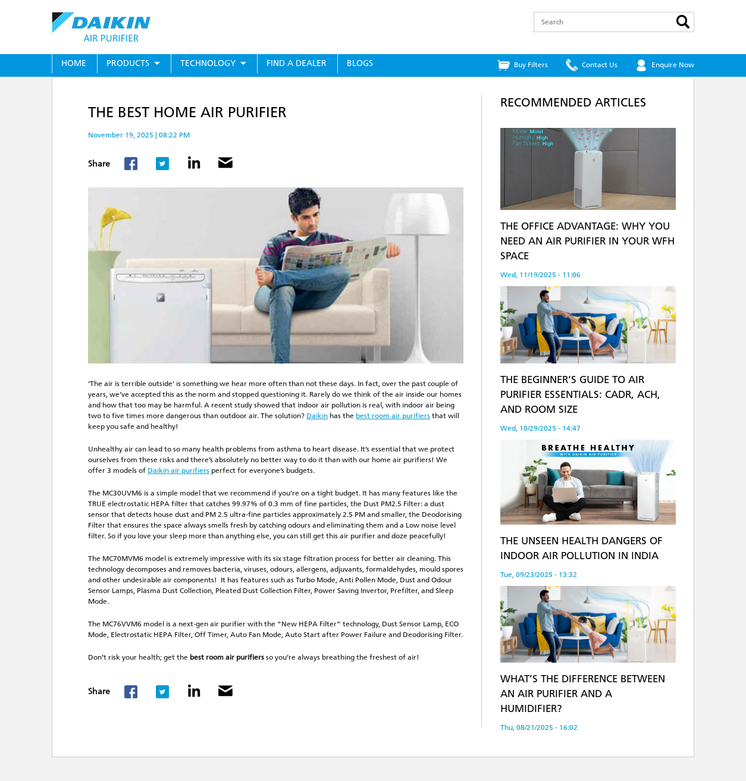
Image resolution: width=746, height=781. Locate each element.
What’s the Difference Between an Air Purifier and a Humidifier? (582, 693)
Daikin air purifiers (178, 470)
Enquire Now (672, 65)
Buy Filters (531, 65)
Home (73, 63)
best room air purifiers (393, 416)
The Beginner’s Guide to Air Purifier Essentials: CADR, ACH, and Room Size (580, 394)
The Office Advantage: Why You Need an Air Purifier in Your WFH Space (587, 241)
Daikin (317, 416)
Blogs (360, 63)
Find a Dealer (297, 63)
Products (127, 63)
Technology (208, 63)
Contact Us (600, 65)
